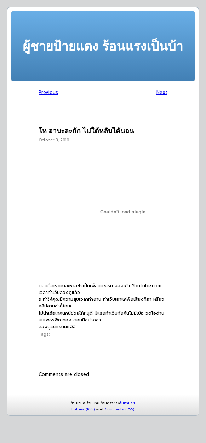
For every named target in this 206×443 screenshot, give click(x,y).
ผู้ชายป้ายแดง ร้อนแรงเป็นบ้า (103, 46)
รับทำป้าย (127, 403)
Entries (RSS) (83, 409)
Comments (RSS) (119, 409)
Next (161, 92)
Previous (48, 92)
